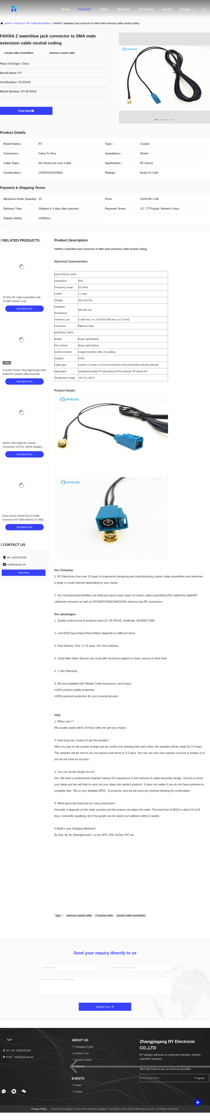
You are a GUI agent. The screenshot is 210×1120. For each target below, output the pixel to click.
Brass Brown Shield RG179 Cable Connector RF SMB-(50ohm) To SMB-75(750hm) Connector (23, 519)
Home (65, 9)
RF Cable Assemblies (38, 23)
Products (84, 9)
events (167, 9)
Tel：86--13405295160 (16, 1050)
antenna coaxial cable (79, 915)
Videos (104, 9)
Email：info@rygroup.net (17, 1057)
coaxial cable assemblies (131, 915)
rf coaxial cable (104, 915)
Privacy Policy (39, 1109)
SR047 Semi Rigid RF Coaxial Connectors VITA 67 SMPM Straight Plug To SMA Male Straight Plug (22, 447)
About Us (123, 9)
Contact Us (146, 9)
